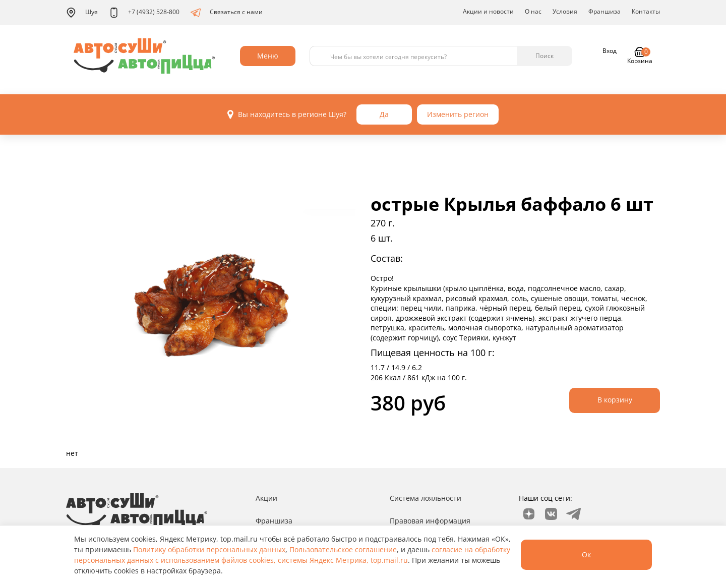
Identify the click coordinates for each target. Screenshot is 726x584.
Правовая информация (430, 520)
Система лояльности (425, 498)
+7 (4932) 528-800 (144, 13)
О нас (533, 11)
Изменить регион (458, 114)
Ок (586, 554)
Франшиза (604, 11)
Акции (266, 498)
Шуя (82, 13)
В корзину (614, 399)
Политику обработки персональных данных (209, 549)
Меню (267, 56)
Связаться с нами (227, 13)
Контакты (646, 11)
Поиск (544, 55)
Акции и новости (488, 11)
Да (384, 114)
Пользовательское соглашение (343, 549)
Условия (565, 11)
